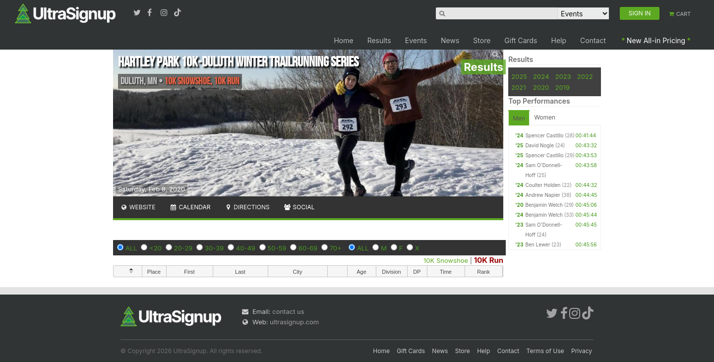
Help (559, 40)
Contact (593, 40)
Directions (246, 207)
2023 (563, 76)
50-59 (277, 248)
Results (379, 40)
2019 (562, 87)
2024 (541, 76)
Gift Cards (520, 40)
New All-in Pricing (656, 40)
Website (138, 207)
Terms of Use (545, 351)
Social (299, 207)
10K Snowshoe (445, 260)
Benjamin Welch (543, 205)
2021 (518, 87)
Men (519, 118)
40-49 (245, 248)
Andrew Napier (542, 195)
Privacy (581, 351)
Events (416, 40)
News (450, 40)
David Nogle (539, 145)
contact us (288, 311)
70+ (336, 248)
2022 (585, 76)
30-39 (214, 248)
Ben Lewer (537, 244)
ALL (131, 248)
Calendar (190, 207)
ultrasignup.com (294, 322)
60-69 (307, 248)
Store (481, 40)
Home (343, 40)
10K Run (488, 260)
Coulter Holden (542, 185)
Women (544, 117)
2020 (541, 87)
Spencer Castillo (544, 135)
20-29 (183, 248)
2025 (519, 76)
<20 (155, 248)
